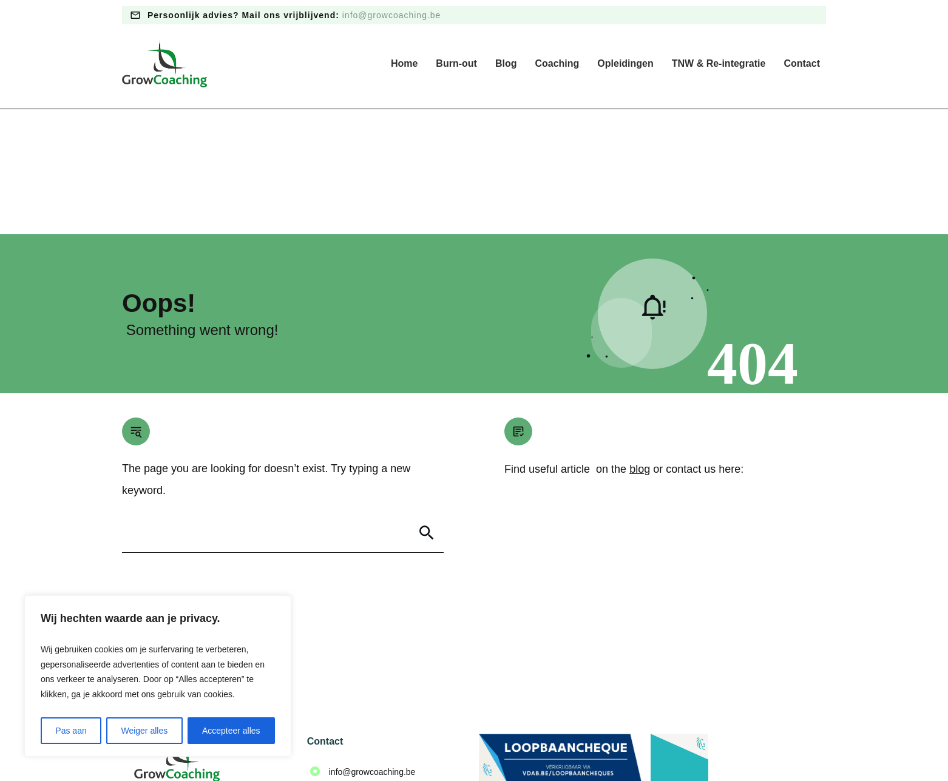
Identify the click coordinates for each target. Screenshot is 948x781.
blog (639, 344)
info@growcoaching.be (391, 15)
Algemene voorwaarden (492, 744)
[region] (157, 676)
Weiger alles (144, 730)
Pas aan (70, 730)
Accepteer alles (231, 730)
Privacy (425, 744)
